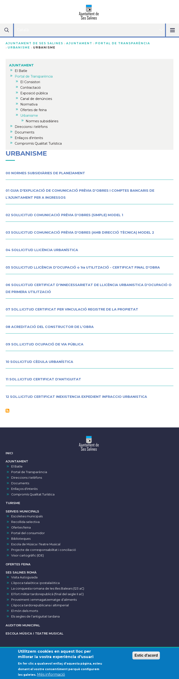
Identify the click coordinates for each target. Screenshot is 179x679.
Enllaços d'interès (24, 489)
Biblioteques (21, 538)
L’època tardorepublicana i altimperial (40, 605)
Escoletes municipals (27, 516)
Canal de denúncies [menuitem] (36, 99)
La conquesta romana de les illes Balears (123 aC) (47, 588)
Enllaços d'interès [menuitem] (29, 138)
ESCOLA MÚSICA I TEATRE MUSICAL (34, 633)
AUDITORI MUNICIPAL (23, 625)
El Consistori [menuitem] (30, 82)
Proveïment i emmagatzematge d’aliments (44, 599)
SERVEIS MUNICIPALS (22, 511)
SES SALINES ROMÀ (21, 572)
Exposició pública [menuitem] (34, 93)
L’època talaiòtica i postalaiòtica (35, 583)
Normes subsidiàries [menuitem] (42, 121)
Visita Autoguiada (24, 577)
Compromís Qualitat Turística (33, 494)
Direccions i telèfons (26, 477)
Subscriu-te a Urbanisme (7, 411)
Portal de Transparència (122, 43)
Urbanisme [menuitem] (29, 115)
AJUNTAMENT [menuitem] (21, 65)
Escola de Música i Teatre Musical (35, 544)
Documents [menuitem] (24, 132)
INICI (9, 453)
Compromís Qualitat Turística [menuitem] (38, 143)
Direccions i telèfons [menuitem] (31, 127)
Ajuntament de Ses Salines (34, 43)
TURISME (13, 503)
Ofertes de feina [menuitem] (33, 110)
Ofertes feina (21, 527)
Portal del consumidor (28, 533)
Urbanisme (19, 47)
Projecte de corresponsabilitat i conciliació (43, 550)
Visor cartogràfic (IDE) (27, 555)
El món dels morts (24, 611)
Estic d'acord (146, 658)
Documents (20, 483)
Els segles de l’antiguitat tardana (35, 616)
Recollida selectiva (25, 522)
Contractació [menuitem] (30, 87)
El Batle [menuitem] (21, 71)
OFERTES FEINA (18, 564)
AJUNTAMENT (79, 43)
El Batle (17, 466)
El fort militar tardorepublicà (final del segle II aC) (47, 594)
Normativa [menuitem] (29, 104)
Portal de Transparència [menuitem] (34, 76)
